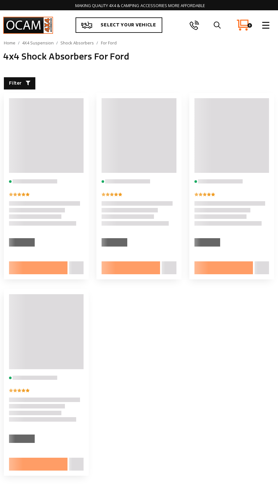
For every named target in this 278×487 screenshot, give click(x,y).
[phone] (194, 25)
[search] (217, 25)
